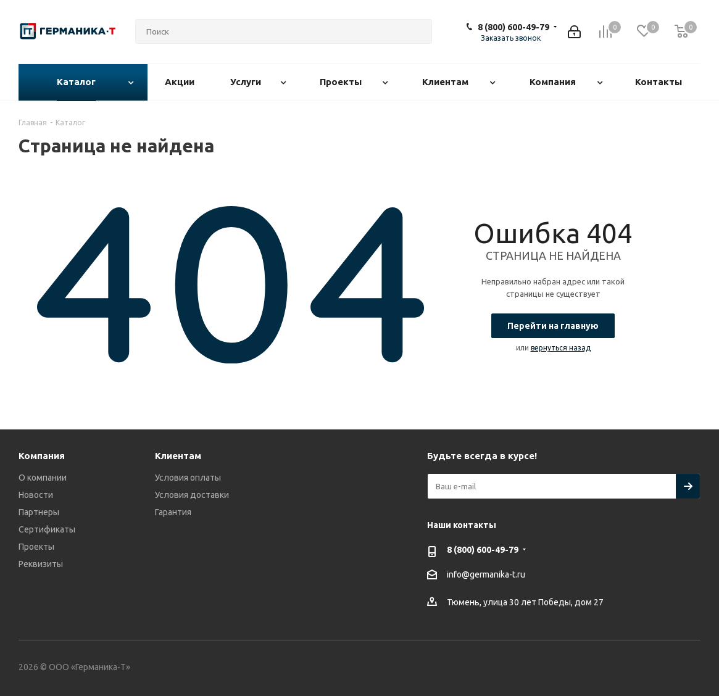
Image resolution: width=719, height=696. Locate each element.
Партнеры (39, 512)
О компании (43, 478)
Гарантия (173, 512)
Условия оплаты (188, 478)
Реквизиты (41, 564)
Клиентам (178, 455)
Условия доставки (192, 495)
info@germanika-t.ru (486, 575)
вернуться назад (561, 348)
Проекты (36, 547)
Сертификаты (47, 529)
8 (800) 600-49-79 (513, 27)
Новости (36, 495)
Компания (42, 455)
